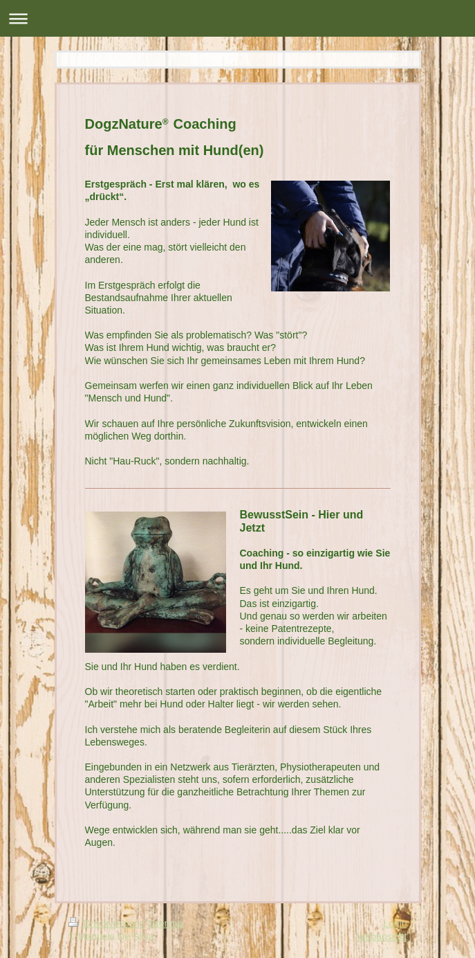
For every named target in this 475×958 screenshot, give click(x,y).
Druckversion (105, 923)
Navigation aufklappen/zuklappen (237, 18)
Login (395, 923)
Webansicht (382, 936)
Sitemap (165, 923)
